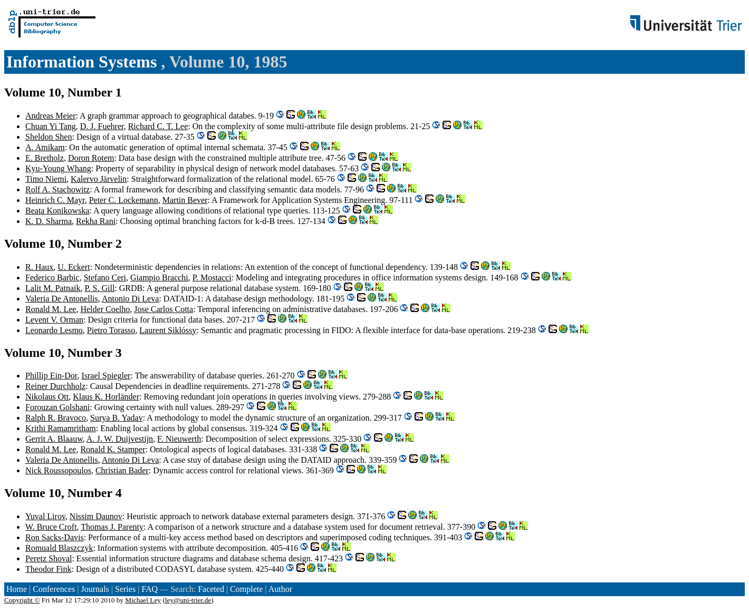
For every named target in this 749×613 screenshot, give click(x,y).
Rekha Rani (96, 221)
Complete (246, 589)
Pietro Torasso (111, 330)
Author (280, 589)
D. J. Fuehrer (102, 126)
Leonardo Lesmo (54, 330)
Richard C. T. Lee (158, 126)
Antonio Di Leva (130, 298)
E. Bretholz (44, 157)
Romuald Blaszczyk (59, 547)
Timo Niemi (45, 178)
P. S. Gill (99, 288)
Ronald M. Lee (50, 309)
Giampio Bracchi (159, 277)
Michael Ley (143, 600)
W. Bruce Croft (51, 526)
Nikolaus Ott (47, 396)
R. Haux (39, 266)
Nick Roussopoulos (58, 470)
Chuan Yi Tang (50, 126)
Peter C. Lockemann (123, 200)
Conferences (54, 589)
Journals (95, 589)
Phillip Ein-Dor (51, 375)
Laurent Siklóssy (167, 330)
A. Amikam (45, 147)
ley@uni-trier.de (188, 600)
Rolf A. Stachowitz (57, 189)
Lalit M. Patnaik (52, 288)
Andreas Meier (50, 115)
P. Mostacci (212, 277)
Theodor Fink (48, 569)
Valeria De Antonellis (61, 298)
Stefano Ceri (105, 277)
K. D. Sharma (48, 221)
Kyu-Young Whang (58, 168)
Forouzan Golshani (57, 407)
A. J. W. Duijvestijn (120, 438)
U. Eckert (73, 266)
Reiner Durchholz (55, 386)
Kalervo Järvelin (99, 178)
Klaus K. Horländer (106, 396)
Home (16, 589)
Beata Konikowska (57, 210)
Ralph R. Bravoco (55, 417)
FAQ (149, 589)
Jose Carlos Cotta (163, 309)
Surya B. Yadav (116, 417)
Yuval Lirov (45, 516)
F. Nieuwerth (179, 438)
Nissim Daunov (96, 516)
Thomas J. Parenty (112, 526)
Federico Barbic (52, 277)
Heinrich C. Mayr (55, 200)
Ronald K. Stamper (112, 449)
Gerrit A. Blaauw (54, 438)
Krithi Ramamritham (60, 428)
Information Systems (83, 61)
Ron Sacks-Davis (54, 537)
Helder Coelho (105, 309)
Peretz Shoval (48, 558)
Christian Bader (122, 470)
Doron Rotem (91, 157)
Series (125, 589)
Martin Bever (185, 200)
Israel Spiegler (105, 375)
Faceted (211, 589)
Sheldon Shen (48, 136)
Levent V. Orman (54, 319)
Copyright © (22, 600)
